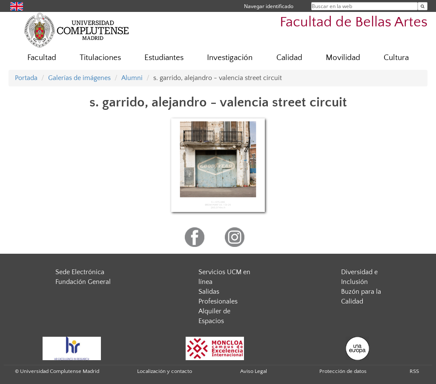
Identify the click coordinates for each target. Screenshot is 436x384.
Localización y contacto (164, 371)
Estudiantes (164, 57)
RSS (414, 371)
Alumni (132, 78)
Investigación (229, 57)
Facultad (41, 57)
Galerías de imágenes (79, 78)
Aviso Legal (253, 371)
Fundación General (83, 282)
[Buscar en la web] (422, 6)
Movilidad (343, 57)
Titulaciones (100, 57)
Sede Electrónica (79, 272)
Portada (26, 78)
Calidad (289, 57)
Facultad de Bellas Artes (353, 22)
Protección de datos (343, 371)
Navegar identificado (268, 6)
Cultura (396, 57)
